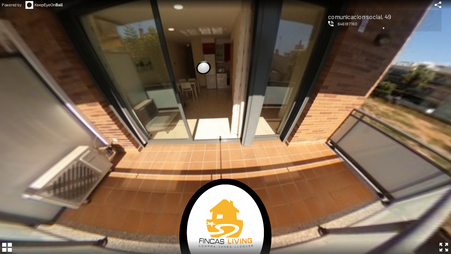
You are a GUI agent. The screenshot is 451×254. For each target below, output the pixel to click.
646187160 (347, 23)
